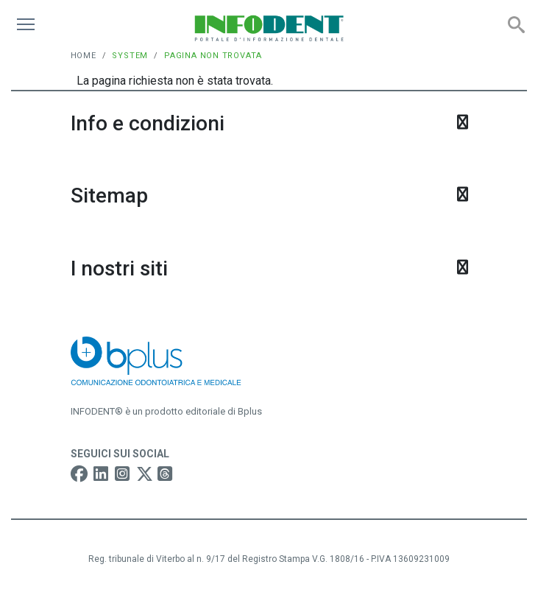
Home (83, 55)
